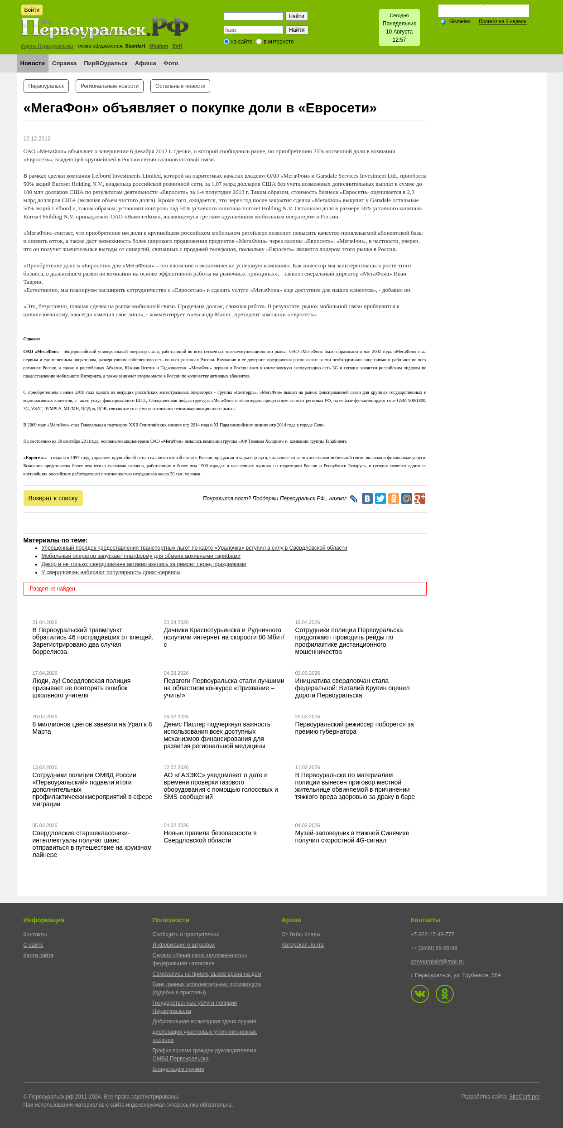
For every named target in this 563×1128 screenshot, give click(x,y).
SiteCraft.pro (524, 1097)
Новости (32, 63)
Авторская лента (303, 945)
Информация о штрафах (184, 945)
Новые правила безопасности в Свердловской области (210, 836)
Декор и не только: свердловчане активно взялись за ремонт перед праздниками (144, 564)
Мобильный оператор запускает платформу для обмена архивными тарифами (141, 556)
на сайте (241, 42)
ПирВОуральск (106, 63)
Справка (64, 63)
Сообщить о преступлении (186, 934)
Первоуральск (46, 86)
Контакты (35, 934)
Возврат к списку (53, 498)
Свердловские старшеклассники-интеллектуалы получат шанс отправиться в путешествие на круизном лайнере (92, 843)
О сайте (33, 945)
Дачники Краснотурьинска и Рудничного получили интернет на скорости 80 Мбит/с (224, 637)
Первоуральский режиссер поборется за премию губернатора (354, 728)
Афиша (145, 63)
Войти (32, 10)
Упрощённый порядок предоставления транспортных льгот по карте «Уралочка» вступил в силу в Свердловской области (194, 548)
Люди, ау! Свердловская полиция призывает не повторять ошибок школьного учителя (82, 688)
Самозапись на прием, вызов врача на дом (207, 974)
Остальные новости (180, 86)
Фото (171, 63)
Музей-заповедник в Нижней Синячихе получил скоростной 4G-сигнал (352, 836)
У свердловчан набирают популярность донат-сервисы (111, 572)
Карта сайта (39, 955)
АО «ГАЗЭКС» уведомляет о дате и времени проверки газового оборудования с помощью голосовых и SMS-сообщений (221, 785)
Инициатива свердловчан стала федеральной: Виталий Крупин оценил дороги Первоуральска (352, 688)
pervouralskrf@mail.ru (437, 962)
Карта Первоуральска (47, 45)
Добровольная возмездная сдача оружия (204, 1021)
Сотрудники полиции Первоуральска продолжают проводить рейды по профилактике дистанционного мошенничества (349, 640)
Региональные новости (110, 86)
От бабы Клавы (301, 934)
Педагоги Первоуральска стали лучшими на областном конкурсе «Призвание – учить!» (224, 688)
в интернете (279, 42)
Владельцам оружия (178, 1069)
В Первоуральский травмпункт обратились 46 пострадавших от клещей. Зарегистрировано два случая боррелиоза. (93, 640)
